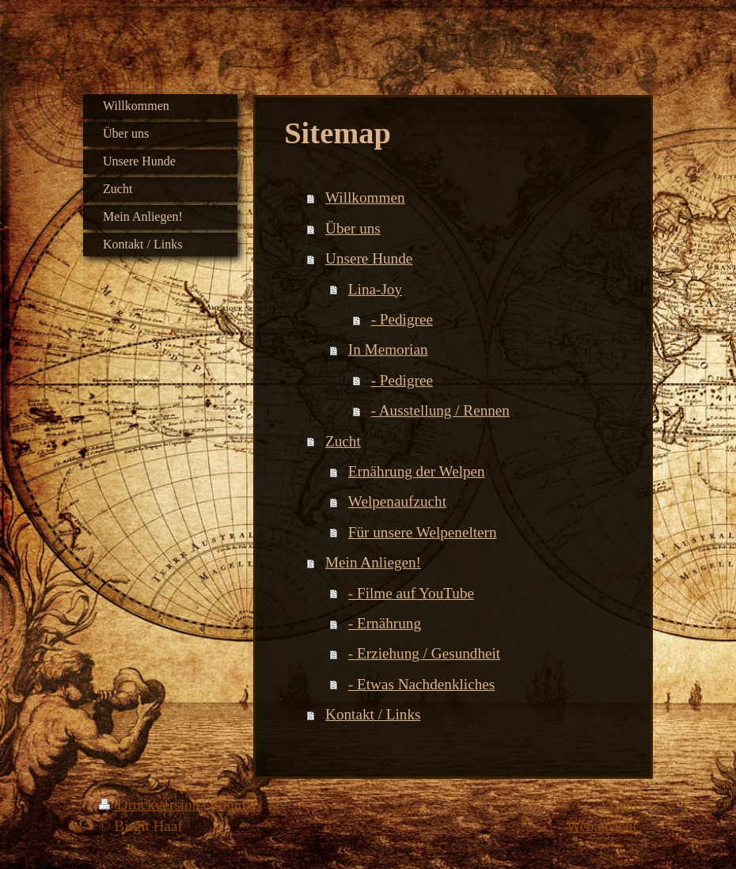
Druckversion (151, 804)
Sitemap (235, 804)
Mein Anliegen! (373, 562)
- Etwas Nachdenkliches (421, 684)
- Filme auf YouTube (411, 593)
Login (619, 804)
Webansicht (602, 826)
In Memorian (388, 349)
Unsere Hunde (368, 258)
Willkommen (364, 197)
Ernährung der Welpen (416, 471)
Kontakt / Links (372, 714)
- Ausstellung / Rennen (440, 410)
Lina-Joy (375, 289)
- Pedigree (402, 319)
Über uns (353, 228)
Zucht (343, 441)
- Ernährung (384, 623)
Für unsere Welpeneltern (422, 532)
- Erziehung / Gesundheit (424, 653)
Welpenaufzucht (397, 501)
